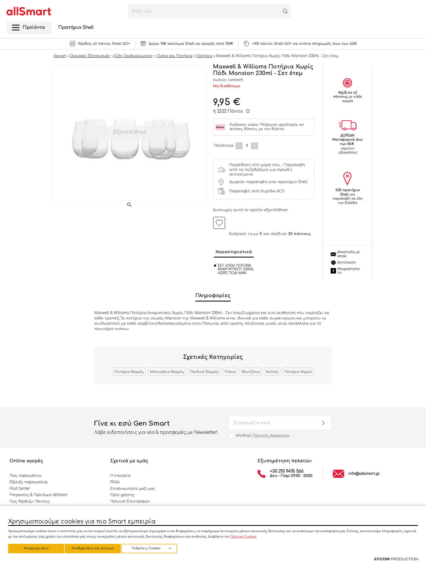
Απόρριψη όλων (94, 548)
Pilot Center (20, 489)
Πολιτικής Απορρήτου (271, 435)
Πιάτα (230, 372)
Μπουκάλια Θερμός (167, 372)
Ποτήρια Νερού (298, 372)
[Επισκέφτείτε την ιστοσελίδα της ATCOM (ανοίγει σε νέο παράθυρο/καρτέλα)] (396, 559)
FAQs (114, 482)
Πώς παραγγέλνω (25, 476)
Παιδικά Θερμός (204, 372)
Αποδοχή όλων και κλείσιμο (153, 548)
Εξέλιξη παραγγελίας (29, 482)
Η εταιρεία (120, 476)
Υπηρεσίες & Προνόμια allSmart (38, 495)
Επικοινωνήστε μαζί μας (132, 489)
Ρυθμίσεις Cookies (33, 548)
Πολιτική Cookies (243, 536)
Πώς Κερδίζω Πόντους (30, 501)
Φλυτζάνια (251, 372)
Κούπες (272, 372)
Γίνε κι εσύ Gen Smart (156, 428)
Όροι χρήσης (122, 495)
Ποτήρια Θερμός (129, 372)
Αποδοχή (263, 435)
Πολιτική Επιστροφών (130, 501)
